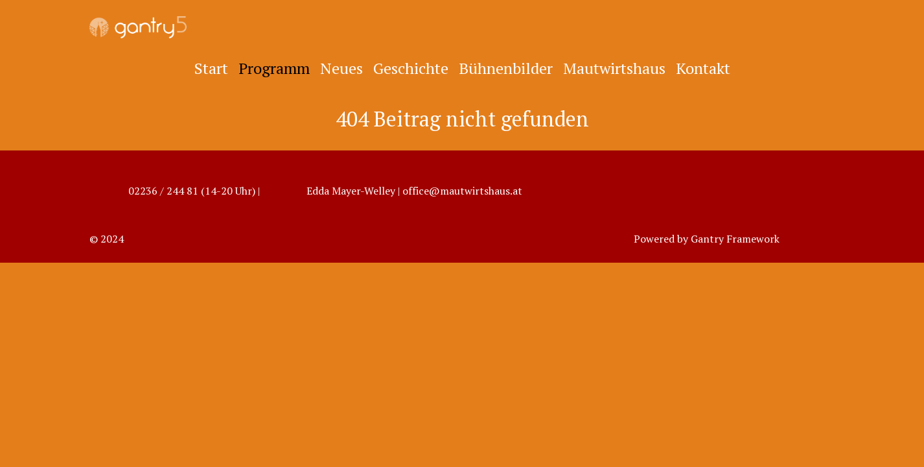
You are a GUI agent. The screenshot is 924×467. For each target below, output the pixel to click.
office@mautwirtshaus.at (462, 191)
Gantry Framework (735, 239)
